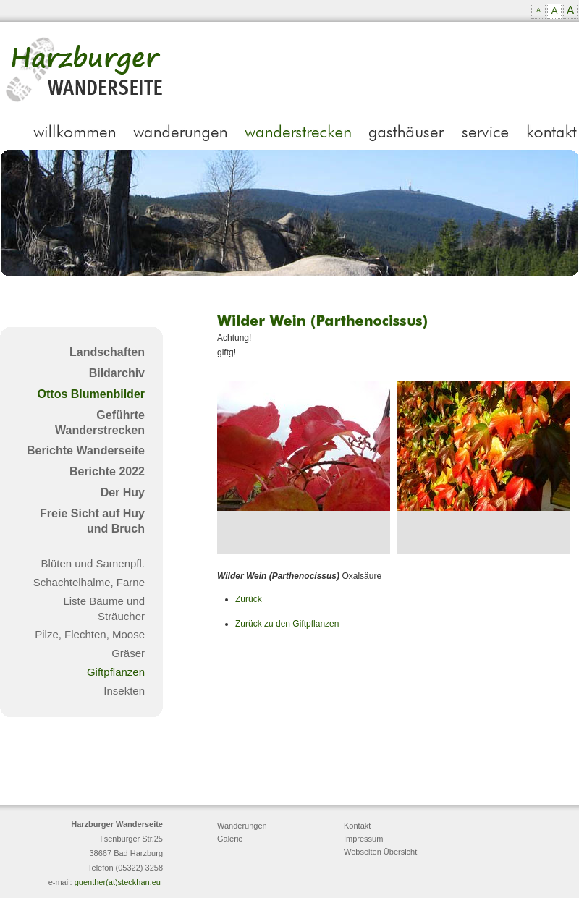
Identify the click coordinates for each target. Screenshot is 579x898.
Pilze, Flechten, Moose (90, 634)
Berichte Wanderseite (86, 450)
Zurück (248, 599)
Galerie (229, 838)
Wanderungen (242, 825)
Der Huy (123, 492)
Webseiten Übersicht (380, 851)
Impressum (363, 838)
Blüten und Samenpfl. (93, 563)
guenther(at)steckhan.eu (118, 882)
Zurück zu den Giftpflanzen (287, 624)
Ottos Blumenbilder (91, 394)
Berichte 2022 (107, 471)
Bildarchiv (117, 373)
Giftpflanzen (116, 672)
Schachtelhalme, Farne (89, 582)
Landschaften (107, 352)
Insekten (124, 691)
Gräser (128, 653)
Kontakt (357, 825)
